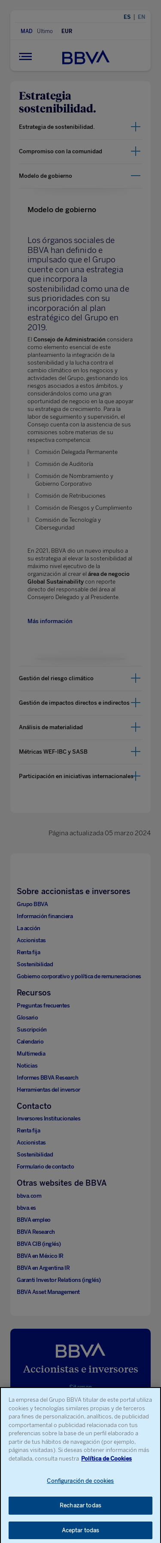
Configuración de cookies (80, 1485)
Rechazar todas (80, 1509)
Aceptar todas (81, 1534)
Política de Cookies (106, 1462)
